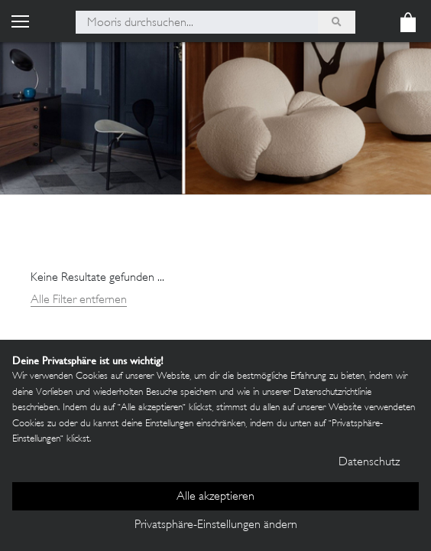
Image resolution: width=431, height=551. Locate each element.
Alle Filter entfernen (79, 300)
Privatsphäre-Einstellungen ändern (215, 525)
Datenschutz (369, 462)
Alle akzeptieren (215, 497)
